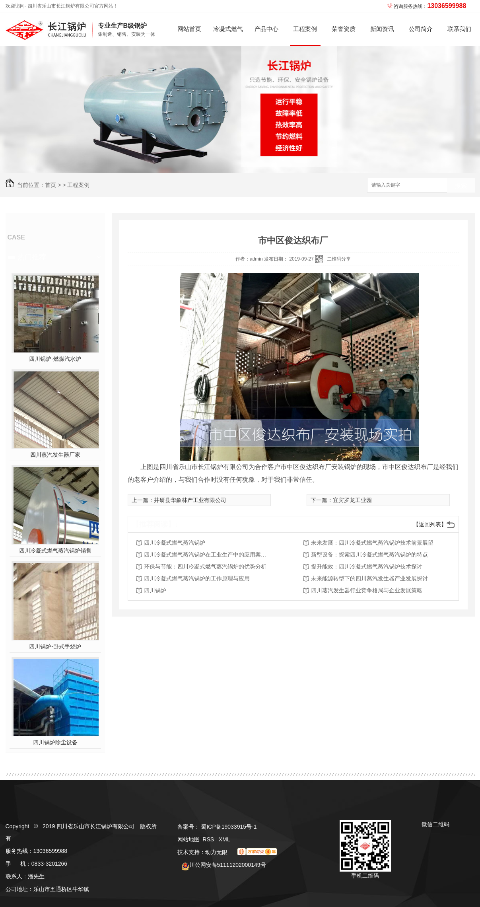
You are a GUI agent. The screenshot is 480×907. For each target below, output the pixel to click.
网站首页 (189, 28)
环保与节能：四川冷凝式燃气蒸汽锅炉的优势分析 (205, 566)
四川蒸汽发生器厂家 (55, 455)
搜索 (461, 185)
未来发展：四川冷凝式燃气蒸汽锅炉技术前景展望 (372, 542)
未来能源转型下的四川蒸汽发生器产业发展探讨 (369, 578)
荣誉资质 (344, 28)
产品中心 (266, 28)
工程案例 (305, 28)
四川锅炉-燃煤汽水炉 (55, 359)
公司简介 (421, 28)
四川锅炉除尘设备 (55, 742)
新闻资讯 (382, 28)
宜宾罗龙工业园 (352, 500)
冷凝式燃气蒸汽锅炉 (228, 35)
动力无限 (216, 852)
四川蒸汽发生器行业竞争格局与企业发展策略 (366, 590)
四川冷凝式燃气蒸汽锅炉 (174, 542)
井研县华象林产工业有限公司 (190, 500)
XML (224, 839)
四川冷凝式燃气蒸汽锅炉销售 (55, 550)
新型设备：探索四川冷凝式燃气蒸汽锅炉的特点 (369, 554)
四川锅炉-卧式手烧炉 (55, 646)
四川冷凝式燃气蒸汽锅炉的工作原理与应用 (197, 578)
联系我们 (459, 28)
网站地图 (188, 839)
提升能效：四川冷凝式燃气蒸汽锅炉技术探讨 (366, 566)
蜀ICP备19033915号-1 (229, 826)
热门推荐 (31, 257)
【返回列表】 (430, 524)
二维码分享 (339, 259)
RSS (209, 839)
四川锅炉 (155, 590)
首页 (50, 185)
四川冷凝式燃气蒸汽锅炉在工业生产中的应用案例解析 (207, 554)
